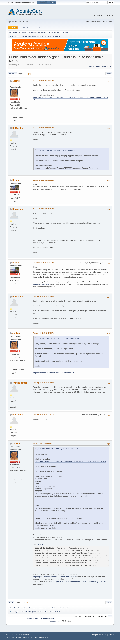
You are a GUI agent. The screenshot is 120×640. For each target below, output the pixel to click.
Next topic (106, 67)
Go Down (12, 74)
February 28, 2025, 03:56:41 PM (43, 414)
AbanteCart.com (55, 621)
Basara (15, 180)
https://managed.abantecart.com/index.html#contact (53, 373)
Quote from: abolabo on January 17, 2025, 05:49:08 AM (57, 150)
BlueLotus (17, 128)
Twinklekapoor (19, 383)
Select (40, 545)
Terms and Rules (101, 634)
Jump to (78, 616)
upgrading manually (41, 284)
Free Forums (17, 637)
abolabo (16, 81)
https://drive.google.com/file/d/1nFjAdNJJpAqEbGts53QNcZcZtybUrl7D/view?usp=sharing (70, 461)
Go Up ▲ (111, 634)
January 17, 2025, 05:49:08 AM (43, 81)
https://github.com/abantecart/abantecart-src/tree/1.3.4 (54, 577)
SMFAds (8, 637)
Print (109, 74)
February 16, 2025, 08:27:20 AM (43, 296)
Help (93, 634)
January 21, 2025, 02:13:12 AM (43, 262)
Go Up (10, 602)
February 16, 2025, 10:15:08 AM (43, 333)
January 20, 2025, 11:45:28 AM (43, 209)
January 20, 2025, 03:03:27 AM (43, 180)
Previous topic (94, 67)
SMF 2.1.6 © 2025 (12, 634)
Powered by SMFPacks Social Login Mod (35, 637)
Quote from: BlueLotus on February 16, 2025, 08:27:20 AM (58, 338)
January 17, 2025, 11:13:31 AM (43, 128)
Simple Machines (24, 634)
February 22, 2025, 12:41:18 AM (43, 383)
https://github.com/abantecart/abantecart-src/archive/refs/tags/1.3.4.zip (78, 582)
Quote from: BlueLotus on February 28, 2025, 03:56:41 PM (58, 449)
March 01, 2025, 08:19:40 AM (42, 443)
